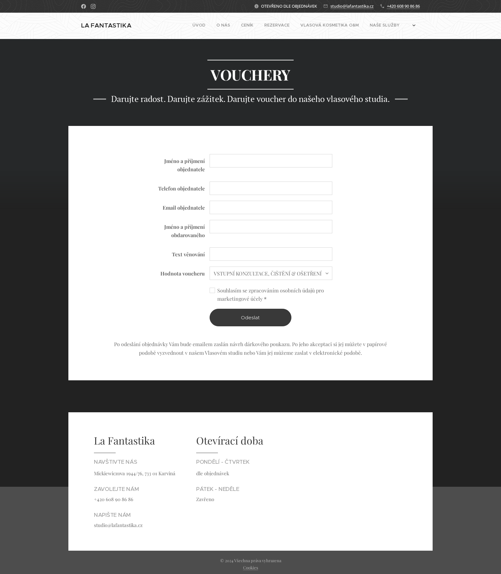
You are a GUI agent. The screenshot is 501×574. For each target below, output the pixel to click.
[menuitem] (294, 26)
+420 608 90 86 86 (403, 6)
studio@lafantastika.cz (352, 6)
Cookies (250, 567)
